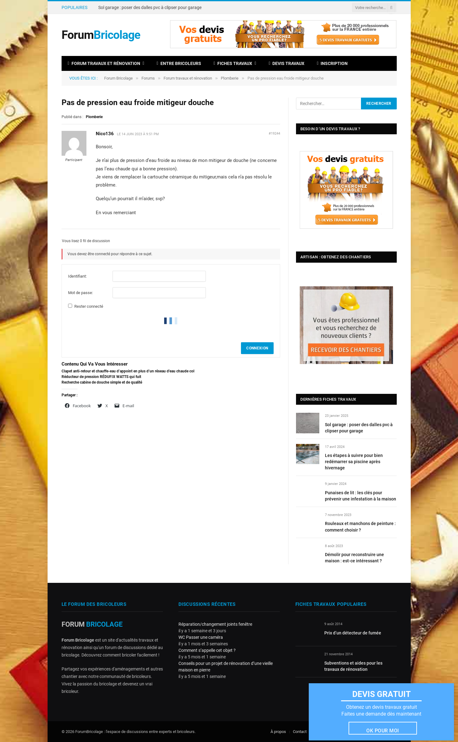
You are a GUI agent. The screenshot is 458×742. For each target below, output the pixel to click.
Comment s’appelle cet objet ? (207, 650)
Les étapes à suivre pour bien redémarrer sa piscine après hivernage (354, 461)
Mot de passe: (80, 292)
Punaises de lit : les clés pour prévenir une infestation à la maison (360, 495)
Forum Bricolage (118, 78)
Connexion (257, 348)
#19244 (274, 133)
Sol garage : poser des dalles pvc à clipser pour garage (149, 7)
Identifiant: (77, 276)
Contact (300, 731)
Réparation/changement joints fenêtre (215, 624)
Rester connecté (88, 306)
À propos (278, 731)
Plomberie (229, 78)
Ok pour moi (382, 731)
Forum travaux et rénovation (104, 63)
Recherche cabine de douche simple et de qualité (102, 382)
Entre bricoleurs (179, 63)
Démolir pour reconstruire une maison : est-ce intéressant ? (354, 557)
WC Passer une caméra (200, 637)
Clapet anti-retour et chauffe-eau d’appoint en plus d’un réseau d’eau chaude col (128, 371)
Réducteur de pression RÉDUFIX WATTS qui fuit (101, 377)
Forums (148, 78)
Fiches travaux (233, 63)
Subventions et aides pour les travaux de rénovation (353, 666)
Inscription (332, 63)
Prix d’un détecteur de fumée (352, 632)
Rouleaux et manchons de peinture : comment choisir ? (360, 526)
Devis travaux (286, 63)
